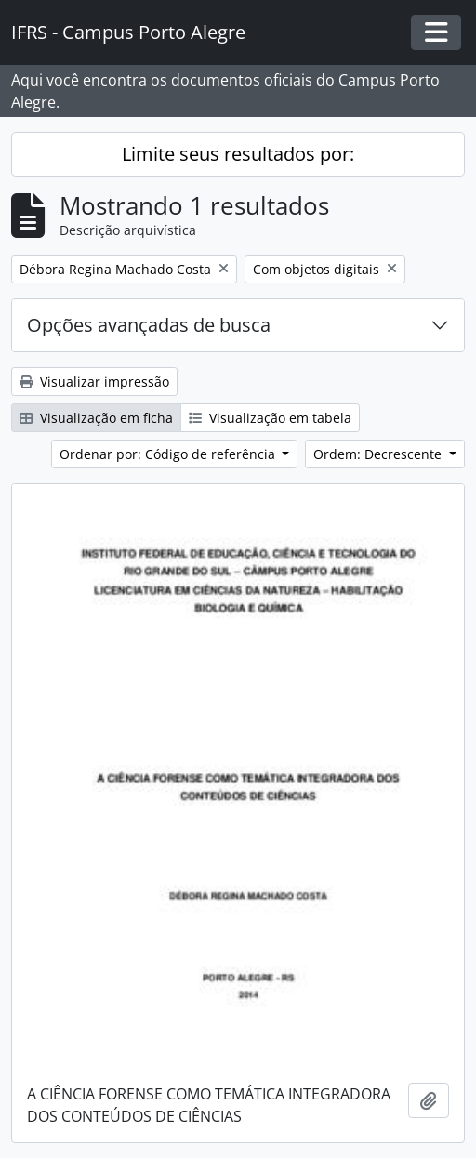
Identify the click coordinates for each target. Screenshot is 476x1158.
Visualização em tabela (270, 418)
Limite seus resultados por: (238, 153)
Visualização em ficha (96, 418)
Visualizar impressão (94, 381)
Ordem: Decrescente (379, 454)
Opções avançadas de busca (149, 324)
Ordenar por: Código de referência (169, 454)
